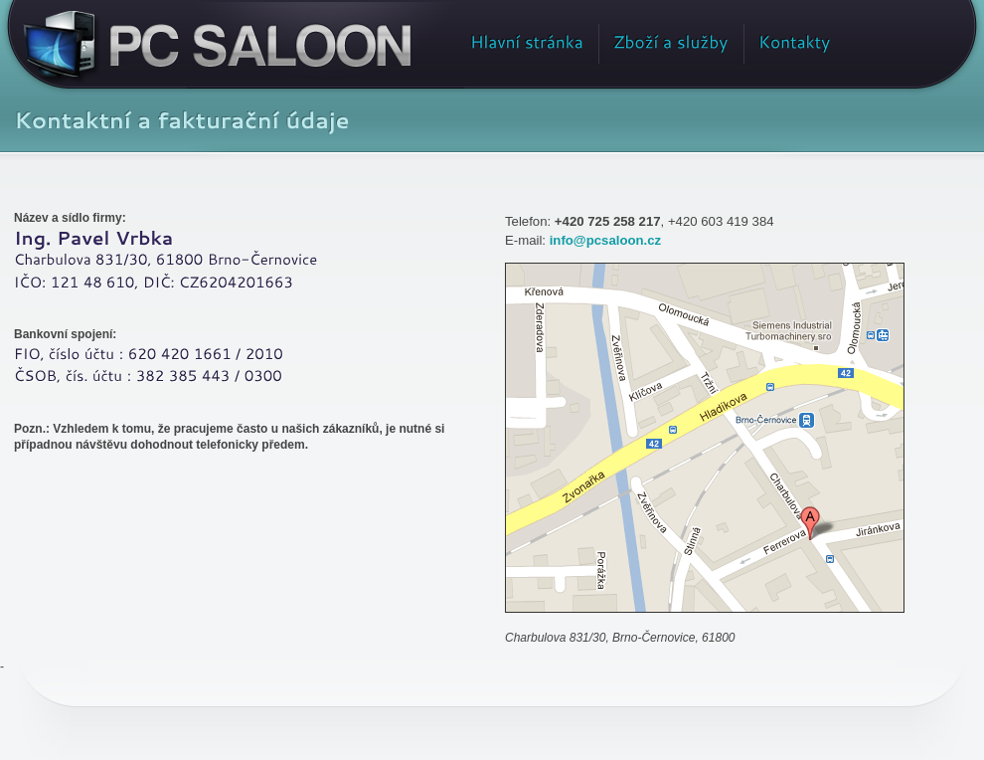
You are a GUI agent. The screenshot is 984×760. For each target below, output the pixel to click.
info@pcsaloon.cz (606, 240)
